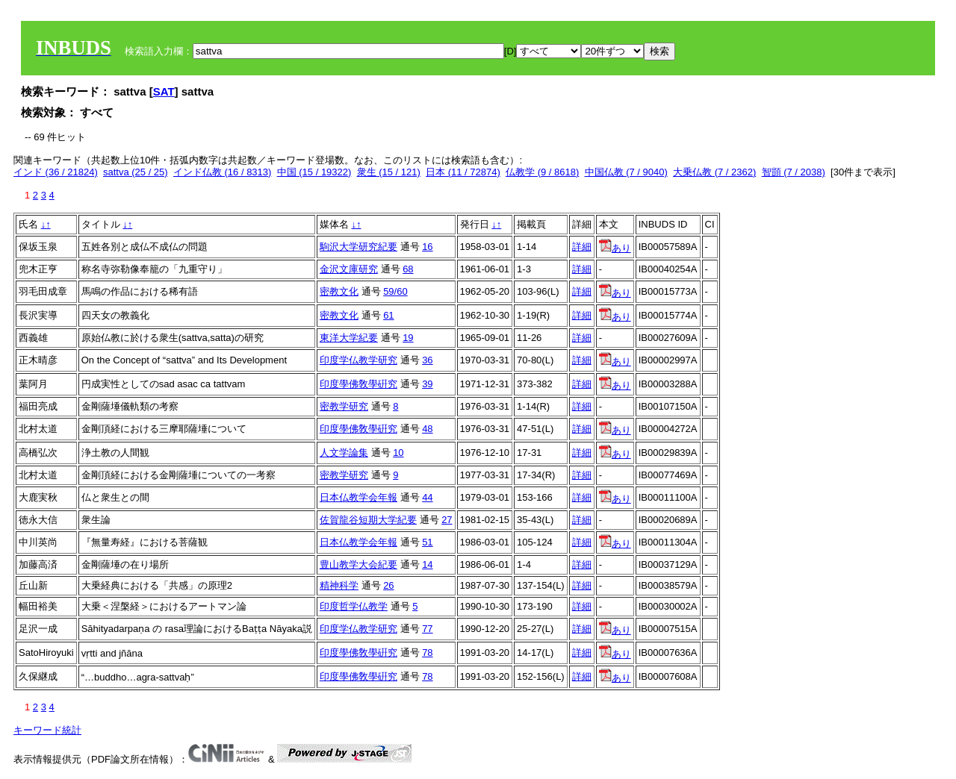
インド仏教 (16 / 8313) (222, 172)
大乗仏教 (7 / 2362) (714, 172)
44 (427, 497)
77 (427, 628)
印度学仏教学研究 (358, 360)
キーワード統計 (47, 730)
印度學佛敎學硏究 (358, 384)
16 (427, 246)
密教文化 (339, 291)
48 (427, 428)
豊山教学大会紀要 (358, 564)
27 (446, 519)
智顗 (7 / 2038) (793, 172)
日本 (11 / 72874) (463, 172)
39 (427, 384)
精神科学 (339, 585)
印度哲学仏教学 (354, 606)
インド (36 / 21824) (55, 172)
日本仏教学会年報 (358, 497)
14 (427, 564)
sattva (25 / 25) (135, 172)
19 (408, 337)
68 (408, 269)
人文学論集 (344, 452)
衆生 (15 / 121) (388, 172)
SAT (164, 91)
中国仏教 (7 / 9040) (626, 172)
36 (427, 360)
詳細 (582, 246)
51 (427, 542)
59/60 (395, 291)
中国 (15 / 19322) (314, 172)
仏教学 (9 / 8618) (542, 172)
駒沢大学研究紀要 (358, 246)
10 (398, 452)
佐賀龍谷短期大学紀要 (368, 519)
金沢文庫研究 (349, 269)
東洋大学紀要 (349, 337)
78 (427, 652)
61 (388, 315)
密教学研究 (344, 406)
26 (388, 585)
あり (615, 248)
